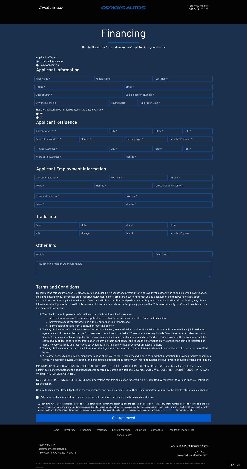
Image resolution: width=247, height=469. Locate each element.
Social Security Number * (140, 95)
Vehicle (40, 254)
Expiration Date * (150, 103)
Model (129, 225)
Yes (42, 113)
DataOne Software (87, 463)
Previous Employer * (47, 196)
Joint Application (49, 65)
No (41, 117)
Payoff (129, 233)
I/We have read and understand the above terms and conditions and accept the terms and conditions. (97, 397)
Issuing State (118, 103)
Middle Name (103, 79)
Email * (130, 87)
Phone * (40, 87)
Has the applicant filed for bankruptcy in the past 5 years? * (69, 109)
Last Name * (163, 79)
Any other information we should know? (60, 264)
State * (160, 131)
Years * (40, 185)
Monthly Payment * (181, 139)
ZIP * (188, 131)
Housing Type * (134, 139)
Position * (116, 177)
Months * (86, 139)
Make (84, 225)
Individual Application (52, 61)
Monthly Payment (180, 233)
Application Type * (46, 57)
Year (38, 225)
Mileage (85, 233)
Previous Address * (46, 149)
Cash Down (162, 254)
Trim (173, 225)
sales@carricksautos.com (53, 449)
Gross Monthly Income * (169, 185)
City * (114, 131)
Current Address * (46, 131)
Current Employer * (47, 177)
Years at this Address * (48, 139)
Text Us (234, 464)
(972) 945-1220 (51, 8)
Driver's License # (46, 103)
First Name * (43, 79)
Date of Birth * (44, 95)
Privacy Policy (169, 410)
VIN (38, 233)
